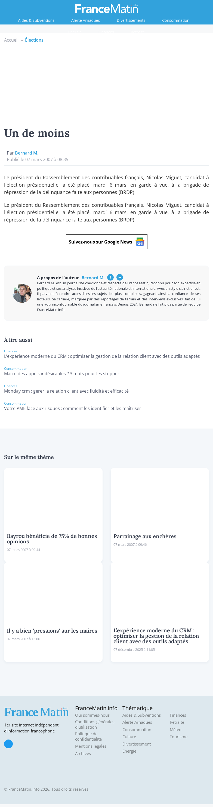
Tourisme (178, 736)
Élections (34, 40)
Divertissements (131, 20)
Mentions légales (90, 746)
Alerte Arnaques (85, 20)
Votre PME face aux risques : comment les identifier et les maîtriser (72, 408)
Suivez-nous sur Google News (106, 241)
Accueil (11, 40)
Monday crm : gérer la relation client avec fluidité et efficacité (66, 391)
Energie (75, 32)
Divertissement (136, 744)
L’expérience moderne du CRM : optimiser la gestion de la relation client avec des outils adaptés (102, 356)
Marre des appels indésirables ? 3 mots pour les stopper (61, 374)
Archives (83, 753)
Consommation (175, 20)
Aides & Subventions (36, 20)
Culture (129, 736)
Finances (106, 32)
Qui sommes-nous (92, 715)
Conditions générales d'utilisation (94, 724)
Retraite (138, 32)
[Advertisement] (106, 84)
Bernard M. (26, 153)
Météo (175, 729)
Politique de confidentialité (88, 736)
